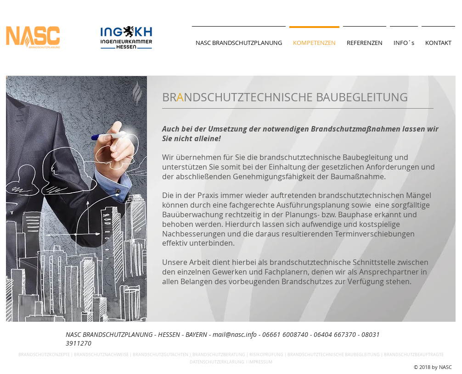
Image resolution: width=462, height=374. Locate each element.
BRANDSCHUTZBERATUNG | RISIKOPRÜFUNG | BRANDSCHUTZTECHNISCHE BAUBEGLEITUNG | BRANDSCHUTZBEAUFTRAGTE (318, 355)
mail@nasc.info (235, 334)
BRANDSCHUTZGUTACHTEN (160, 355)
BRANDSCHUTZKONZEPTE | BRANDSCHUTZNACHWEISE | (75, 355)
